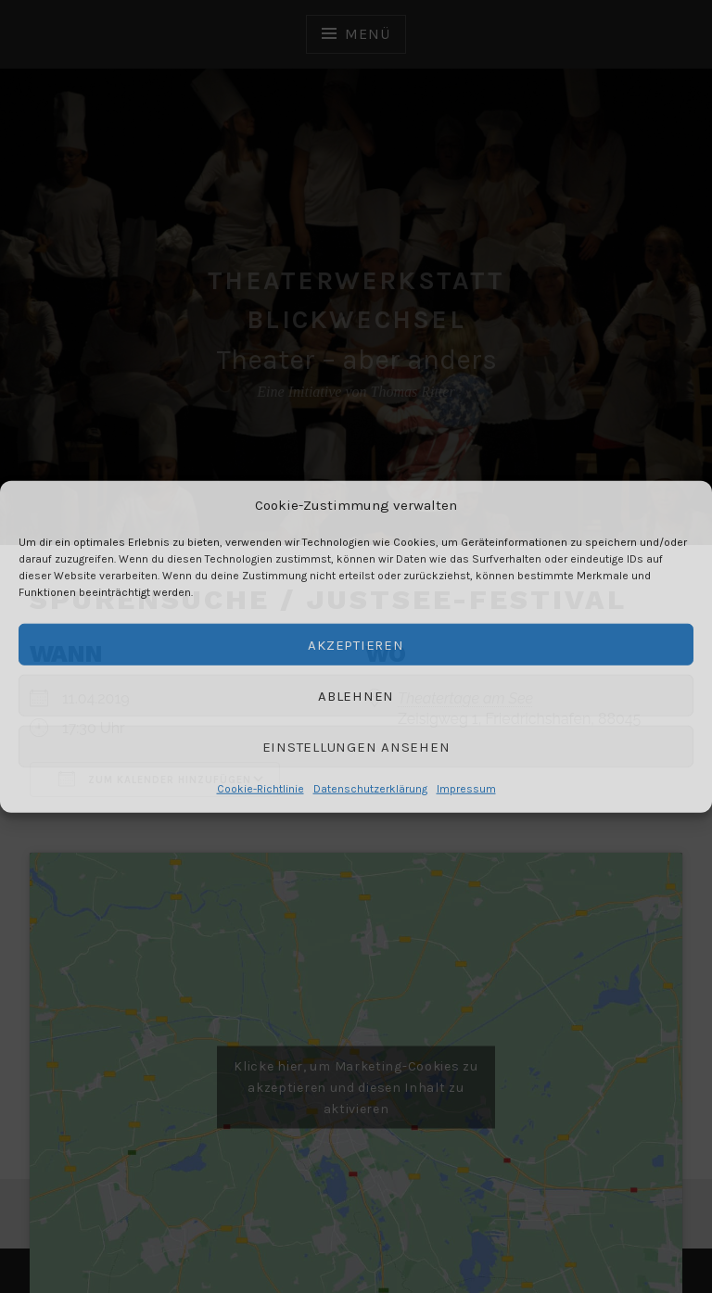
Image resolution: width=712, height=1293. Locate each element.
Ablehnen (356, 695)
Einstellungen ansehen (356, 746)
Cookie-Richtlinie (260, 788)
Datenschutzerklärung (370, 788)
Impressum (466, 788)
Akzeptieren (355, 644)
